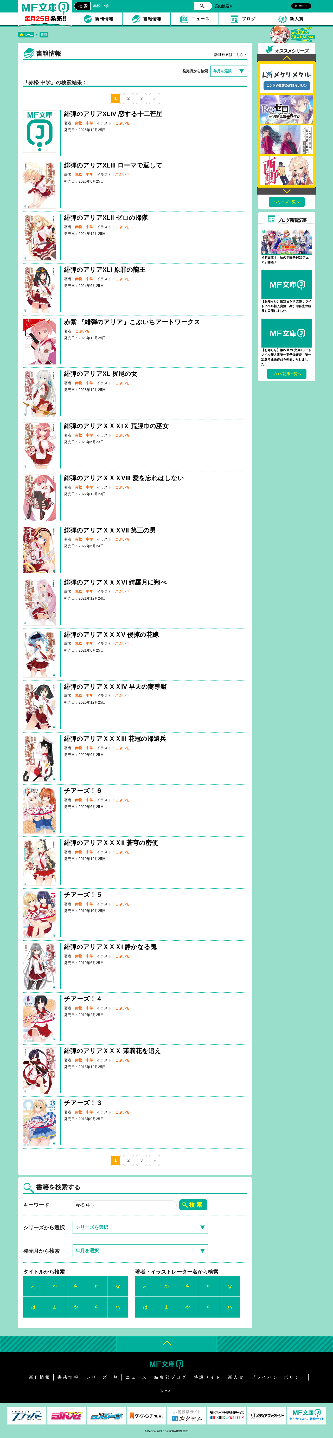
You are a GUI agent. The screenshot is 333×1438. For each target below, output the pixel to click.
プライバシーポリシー (278, 1377)
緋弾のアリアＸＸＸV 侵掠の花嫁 (111, 634)
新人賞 (297, 19)
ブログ (249, 19)
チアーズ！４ (83, 998)
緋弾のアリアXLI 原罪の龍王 (104, 269)
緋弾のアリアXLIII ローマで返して (113, 165)
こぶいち (122, 123)
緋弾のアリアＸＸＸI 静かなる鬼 (110, 946)
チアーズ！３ (83, 1102)
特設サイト (207, 1377)
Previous (286, 58)
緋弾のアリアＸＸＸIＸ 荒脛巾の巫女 (116, 425)
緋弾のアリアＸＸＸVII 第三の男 (110, 530)
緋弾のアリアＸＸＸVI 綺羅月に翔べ (115, 582)
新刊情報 (104, 19)
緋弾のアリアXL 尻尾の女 (100, 373)
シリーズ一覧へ (286, 202)
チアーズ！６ (83, 790)
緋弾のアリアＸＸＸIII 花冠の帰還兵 (115, 738)
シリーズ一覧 (102, 1377)
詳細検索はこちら (229, 54)
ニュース (200, 19)
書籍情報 (152, 19)
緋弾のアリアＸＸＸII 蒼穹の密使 (111, 842)
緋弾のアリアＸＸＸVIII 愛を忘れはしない (124, 478)
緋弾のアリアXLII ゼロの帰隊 (106, 217)
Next (286, 191)
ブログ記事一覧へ (286, 374)
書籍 (44, 34)
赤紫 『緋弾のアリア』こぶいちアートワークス (132, 321)
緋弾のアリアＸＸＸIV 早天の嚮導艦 (115, 686)
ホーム (28, 34)
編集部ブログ (170, 1377)
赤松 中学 (84, 123)
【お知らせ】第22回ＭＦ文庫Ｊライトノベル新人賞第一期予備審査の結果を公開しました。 (286, 306)
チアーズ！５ (83, 894)
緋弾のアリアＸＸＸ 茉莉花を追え (112, 1050)
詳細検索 (222, 6)
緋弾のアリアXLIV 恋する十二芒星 (113, 113)
